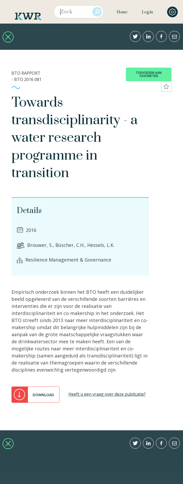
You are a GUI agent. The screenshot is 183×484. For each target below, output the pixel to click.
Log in (147, 12)
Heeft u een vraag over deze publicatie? (107, 394)
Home (122, 12)
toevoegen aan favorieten (149, 74)
